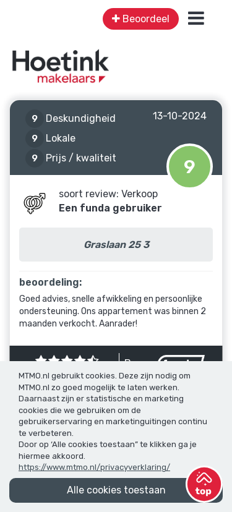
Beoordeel (141, 19)
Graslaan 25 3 (116, 244)
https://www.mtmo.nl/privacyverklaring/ (94, 467)
